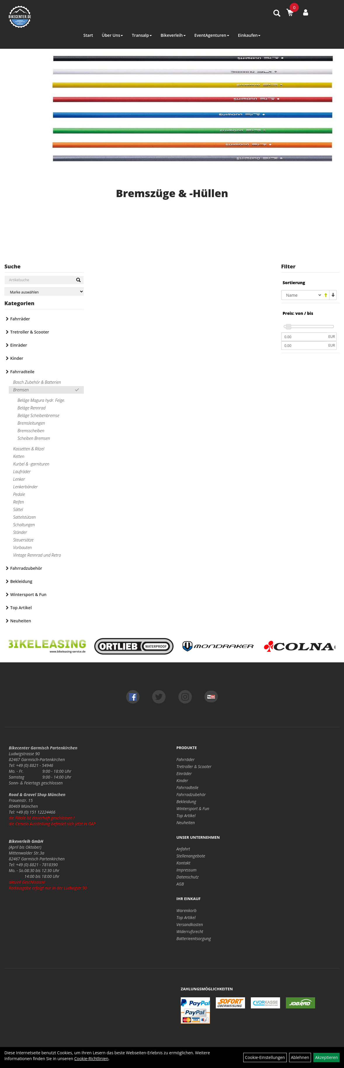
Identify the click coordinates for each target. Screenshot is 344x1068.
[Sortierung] (301, 295)
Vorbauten (22, 547)
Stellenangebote (190, 856)
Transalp (142, 35)
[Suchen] (78, 280)
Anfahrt (183, 849)
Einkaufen (249, 35)
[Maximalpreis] (304, 345)
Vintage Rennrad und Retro (37, 555)
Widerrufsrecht (189, 931)
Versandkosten (189, 924)
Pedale (19, 494)
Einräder (18, 345)
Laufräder (22, 471)
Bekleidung (21, 581)
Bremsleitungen (31, 423)
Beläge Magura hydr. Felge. (41, 400)
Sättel (18, 509)
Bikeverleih (173, 35)
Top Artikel (21, 607)
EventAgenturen (211, 35)
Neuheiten (20, 621)
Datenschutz (187, 877)
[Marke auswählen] (44, 291)
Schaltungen (24, 524)
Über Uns (112, 35)
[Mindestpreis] (304, 336)
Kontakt (183, 863)
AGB (180, 884)
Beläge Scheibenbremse (38, 415)
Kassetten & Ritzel (28, 448)
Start (88, 35)
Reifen (18, 502)
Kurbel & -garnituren (31, 464)
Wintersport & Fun (28, 594)
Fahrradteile (22, 371)
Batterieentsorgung (193, 938)
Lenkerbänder (25, 486)
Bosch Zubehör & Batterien (37, 382)
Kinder (16, 358)
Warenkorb (186, 910)
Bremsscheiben (31, 430)
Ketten (18, 456)
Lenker (19, 479)
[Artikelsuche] (276, 13)
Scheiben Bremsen (34, 438)
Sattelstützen (24, 517)
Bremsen (21, 390)
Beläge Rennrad (32, 408)
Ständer (20, 532)
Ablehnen (300, 1057)
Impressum (186, 870)
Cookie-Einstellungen (265, 1057)
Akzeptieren (326, 1057)
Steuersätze (23, 540)
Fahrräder (20, 319)
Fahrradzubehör (26, 568)
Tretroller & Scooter (29, 332)
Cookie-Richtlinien (91, 1058)
